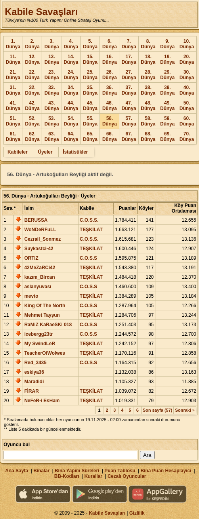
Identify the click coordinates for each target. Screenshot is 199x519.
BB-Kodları (66, 476)
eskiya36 (34, 372)
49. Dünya (167, 105)
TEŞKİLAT (91, 229)
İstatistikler (75, 152)
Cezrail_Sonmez (42, 239)
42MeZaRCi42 (39, 267)
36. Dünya (109, 90)
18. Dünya (148, 59)
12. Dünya (32, 59)
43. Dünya (51, 105)
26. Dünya (109, 74)
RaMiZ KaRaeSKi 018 (48, 324)
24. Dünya (71, 74)
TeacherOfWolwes (44, 353)
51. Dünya (13, 121)
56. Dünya (109, 121)
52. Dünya (32, 121)
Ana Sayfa (16, 470)
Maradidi (34, 381)
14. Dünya (71, 59)
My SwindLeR (39, 343)
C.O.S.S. (89, 220)
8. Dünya (148, 43)
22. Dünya (32, 74)
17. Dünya (129, 59)
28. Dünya (148, 74)
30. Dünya (187, 74)
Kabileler (18, 152)
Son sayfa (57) (157, 410)
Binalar (41, 470)
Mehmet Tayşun (42, 315)
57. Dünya (129, 121)
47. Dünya (129, 105)
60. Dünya (187, 121)
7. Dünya (129, 43)
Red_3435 (35, 362)
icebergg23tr (38, 334)
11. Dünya (13, 59)
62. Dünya (32, 136)
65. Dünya (90, 136)
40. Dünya (187, 90)
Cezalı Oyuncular (126, 476)
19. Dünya (167, 59)
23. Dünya (51, 74)
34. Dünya (71, 90)
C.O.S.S (88, 258)
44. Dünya (71, 105)
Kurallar (93, 476)
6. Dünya (109, 43)
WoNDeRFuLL (40, 229)
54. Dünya (71, 121)
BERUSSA (36, 220)
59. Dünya (167, 121)
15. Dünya (90, 59)
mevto (31, 296)
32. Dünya (32, 90)
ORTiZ (31, 258)
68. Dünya (148, 136)
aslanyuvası (37, 286)
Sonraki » (185, 410)
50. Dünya (187, 105)
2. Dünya (32, 43)
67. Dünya (129, 136)
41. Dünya (13, 105)
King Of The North (44, 305)
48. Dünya (148, 105)
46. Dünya (109, 105)
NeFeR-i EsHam (41, 400)
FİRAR (31, 391)
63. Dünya (51, 136)
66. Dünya (109, 136)
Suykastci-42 (38, 248)
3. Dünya (51, 43)
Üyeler (45, 152)
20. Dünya (187, 59)
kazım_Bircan (39, 277)
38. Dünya (148, 90)
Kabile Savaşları (41, 11)
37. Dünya (129, 90)
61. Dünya (13, 136)
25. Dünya (90, 74)
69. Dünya (167, 136)
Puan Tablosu (120, 470)
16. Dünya (109, 59)
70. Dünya (187, 136)
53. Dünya (51, 121)
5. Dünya (90, 43)
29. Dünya (167, 74)
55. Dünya (90, 121)
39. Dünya (167, 90)
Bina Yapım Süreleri (77, 470)
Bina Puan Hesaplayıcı (166, 470)
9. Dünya (167, 43)
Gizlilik (137, 513)
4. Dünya (71, 43)
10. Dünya (187, 43)
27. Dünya (129, 74)
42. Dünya (32, 105)
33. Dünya (51, 90)
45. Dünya (90, 105)
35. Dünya (90, 90)
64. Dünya (71, 136)
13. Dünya (51, 59)
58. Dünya (148, 121)
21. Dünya (13, 74)
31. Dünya (13, 90)
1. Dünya (13, 43)
